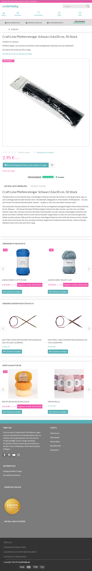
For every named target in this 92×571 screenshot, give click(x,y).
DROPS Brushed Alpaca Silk (15, 401)
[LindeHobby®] (10, 5)
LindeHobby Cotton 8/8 (14, 280)
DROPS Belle (54, 401)
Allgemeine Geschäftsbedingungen (20, 552)
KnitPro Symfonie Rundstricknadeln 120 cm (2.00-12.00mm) (21, 341)
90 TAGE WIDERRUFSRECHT (56, 22)
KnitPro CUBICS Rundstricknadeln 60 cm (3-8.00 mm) (67, 341)
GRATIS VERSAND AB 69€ (13, 22)
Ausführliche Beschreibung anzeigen (17, 54)
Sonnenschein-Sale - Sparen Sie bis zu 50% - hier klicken (19, 1)
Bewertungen (24, 152)
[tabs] (80, 14)
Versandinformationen (11, 475)
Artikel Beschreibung (15, 186)
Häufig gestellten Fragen (12, 471)
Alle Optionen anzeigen (12, 292)
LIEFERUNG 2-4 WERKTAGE (35, 22)
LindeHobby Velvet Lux (60, 280)
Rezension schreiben (45, 152)
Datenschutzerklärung (15, 557)
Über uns (8, 542)
